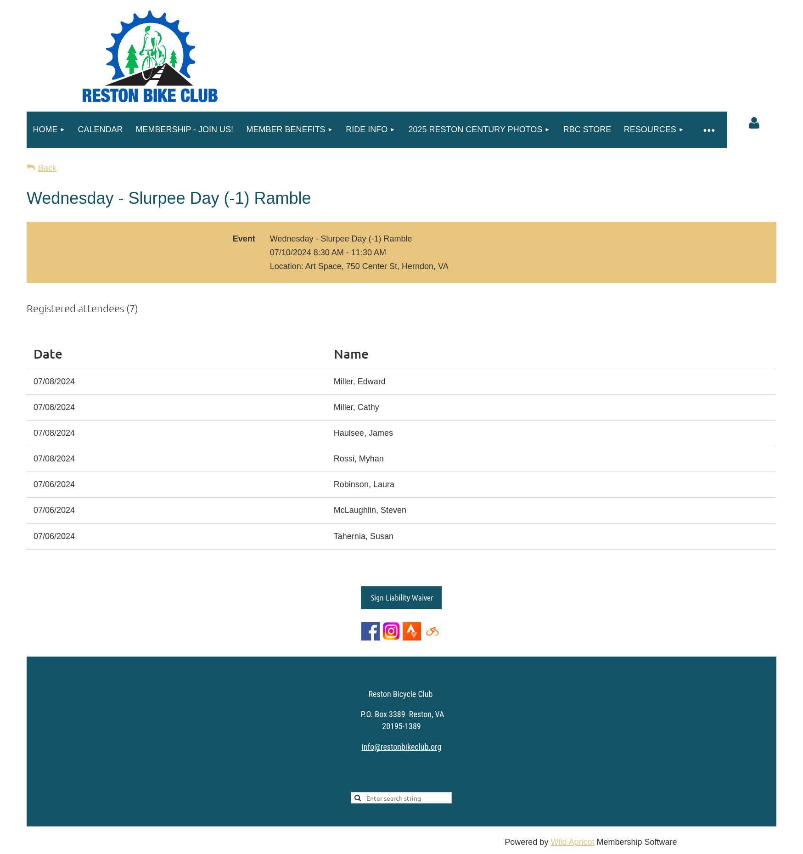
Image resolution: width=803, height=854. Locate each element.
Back (47, 168)
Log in (753, 123)
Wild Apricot (572, 842)
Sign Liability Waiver (401, 597)
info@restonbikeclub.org (402, 747)
